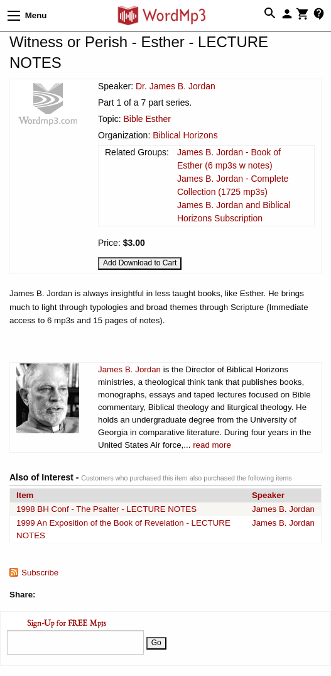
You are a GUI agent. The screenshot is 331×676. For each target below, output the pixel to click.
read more (212, 445)
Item (24, 495)
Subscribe (39, 572)
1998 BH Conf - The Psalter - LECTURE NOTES (106, 509)
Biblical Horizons (185, 135)
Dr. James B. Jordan (175, 86)
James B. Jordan (129, 369)
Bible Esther (146, 119)
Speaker (268, 495)
